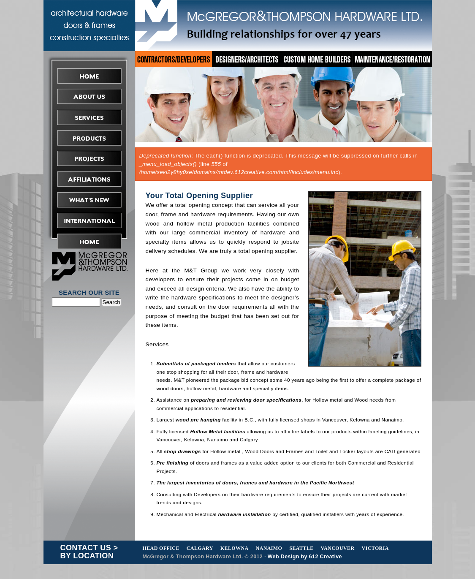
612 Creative (325, 557)
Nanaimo (269, 548)
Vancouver (338, 548)
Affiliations (89, 179)
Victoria (375, 548)
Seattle (301, 548)
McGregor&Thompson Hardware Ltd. (283, 24)
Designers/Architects (247, 59)
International (89, 220)
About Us (89, 96)
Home (89, 76)
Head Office (161, 548)
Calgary (200, 548)
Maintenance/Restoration (392, 59)
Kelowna (234, 548)
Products (89, 138)
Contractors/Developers (173, 59)
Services (89, 117)
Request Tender (89, 241)
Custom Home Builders (317, 59)
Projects (89, 158)
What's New (89, 200)
